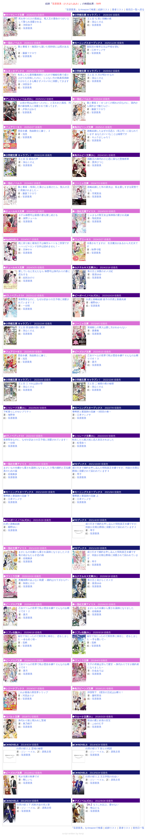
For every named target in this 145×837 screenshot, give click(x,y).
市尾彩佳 (96, 193)
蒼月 (94, 361)
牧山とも (95, 807)
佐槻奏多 (12, 474)
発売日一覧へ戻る (135, 9)
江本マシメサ (98, 50)
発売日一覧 (138, 828)
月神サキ (27, 249)
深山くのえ (97, 21)
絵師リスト (104, 9)
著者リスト (117, 9)
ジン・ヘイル (28, 751)
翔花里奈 (96, 218)
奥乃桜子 (27, 723)
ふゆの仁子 (98, 723)
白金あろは (98, 670)
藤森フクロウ (29, 53)
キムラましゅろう (101, 137)
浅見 (25, 134)
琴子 (79, 474)
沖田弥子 (27, 25)
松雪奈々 (81, 443)
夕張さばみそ (29, 109)
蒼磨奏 (95, 330)
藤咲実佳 (96, 695)
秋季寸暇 (96, 249)
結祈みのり (29, 277)
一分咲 (26, 305)
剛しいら (27, 779)
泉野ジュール (30, 218)
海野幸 (11, 414)
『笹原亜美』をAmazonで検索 (80, 9)
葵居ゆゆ (96, 274)
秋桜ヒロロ (29, 583)
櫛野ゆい (95, 302)
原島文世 (46, 751)
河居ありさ (28, 695)
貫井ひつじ (98, 162)
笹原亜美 (27, 28)
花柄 (25, 642)
